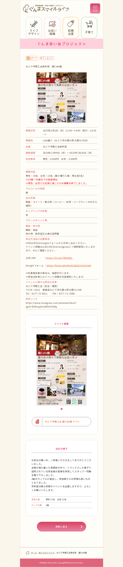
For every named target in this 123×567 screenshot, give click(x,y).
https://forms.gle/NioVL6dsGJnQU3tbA (69, 265)
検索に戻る (62, 527)
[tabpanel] (61, 369)
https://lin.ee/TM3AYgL (59, 258)
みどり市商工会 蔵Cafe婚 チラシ (62, 421)
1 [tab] (62, 409)
